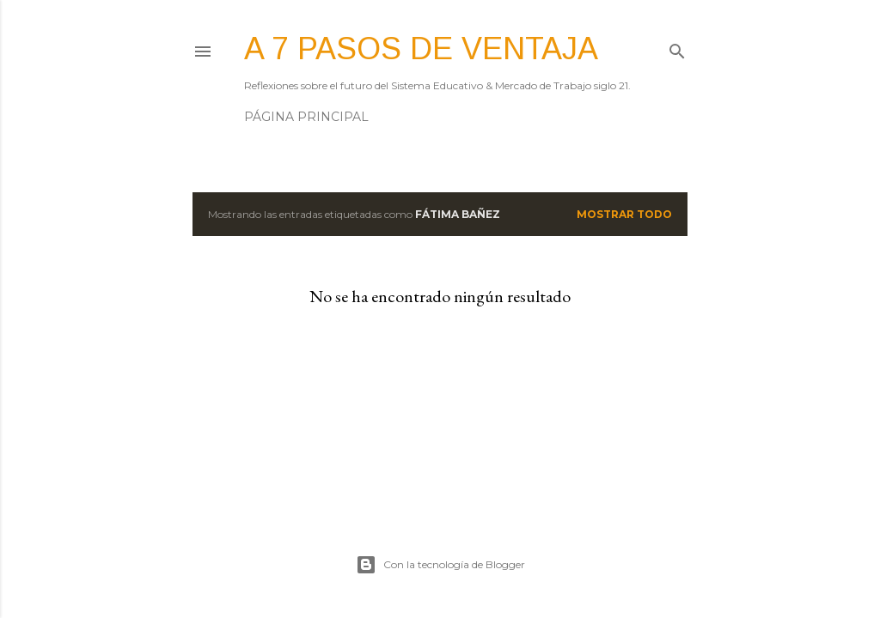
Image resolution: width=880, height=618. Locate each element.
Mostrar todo (624, 214)
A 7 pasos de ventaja (421, 48)
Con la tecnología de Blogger (440, 564)
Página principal (306, 116)
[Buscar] (677, 47)
